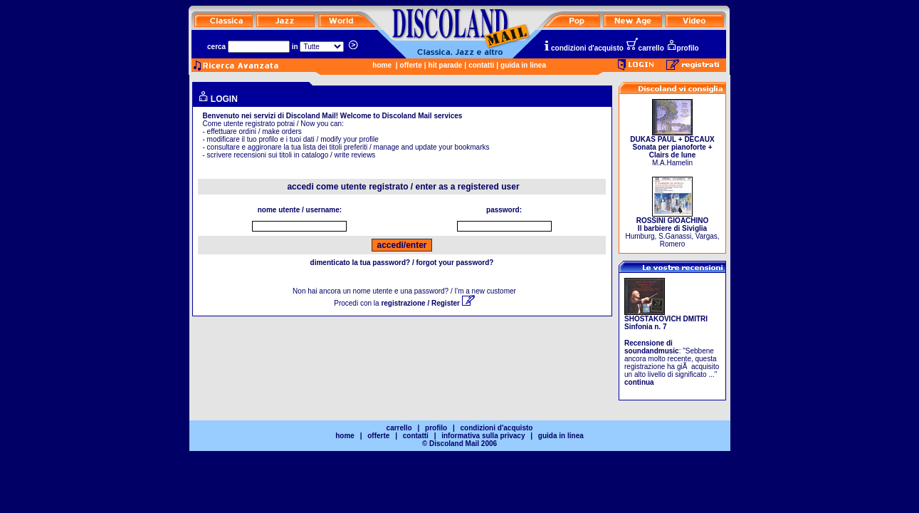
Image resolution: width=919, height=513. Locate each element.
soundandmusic (651, 351)
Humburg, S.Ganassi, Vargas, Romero (672, 229)
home (382, 65)
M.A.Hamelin (672, 148)
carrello (645, 48)
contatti (481, 65)
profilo (682, 48)
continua (639, 382)
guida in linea (523, 65)
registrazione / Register (427, 303)
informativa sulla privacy (483, 436)
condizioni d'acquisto (583, 48)
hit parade (446, 65)
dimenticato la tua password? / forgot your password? (402, 262)
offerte (411, 65)
